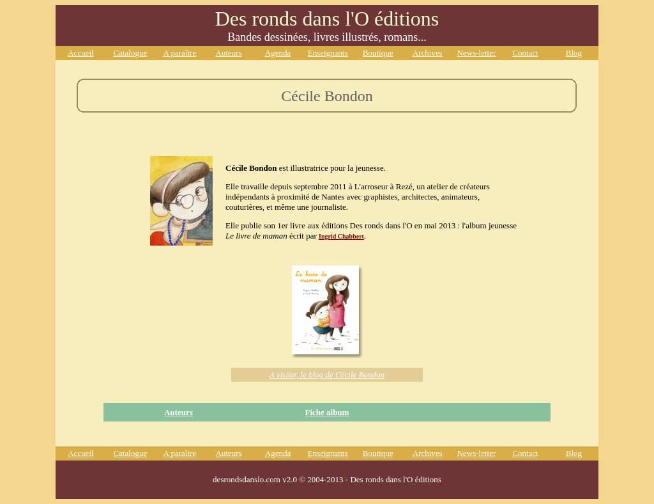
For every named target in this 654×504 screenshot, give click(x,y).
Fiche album (327, 412)
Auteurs (178, 412)
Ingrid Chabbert (341, 236)
